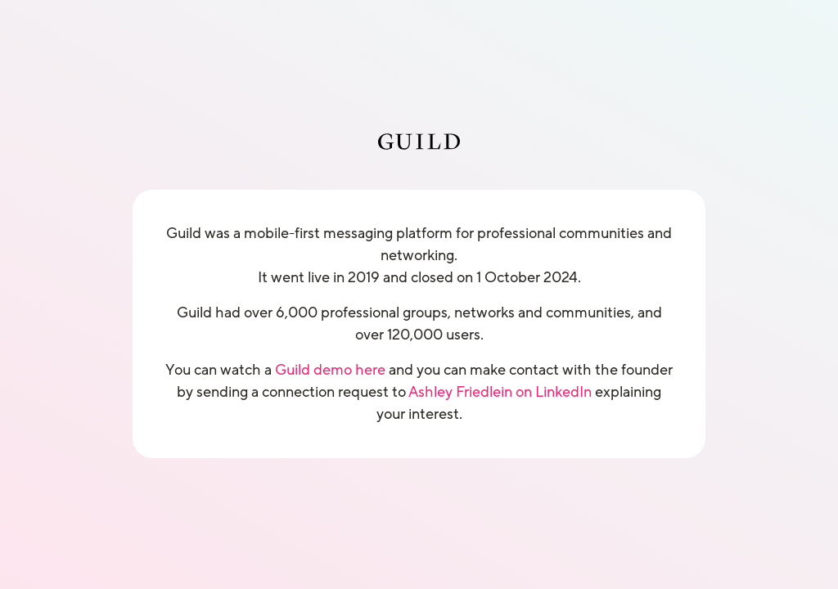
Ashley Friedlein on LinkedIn (500, 392)
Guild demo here (330, 370)
